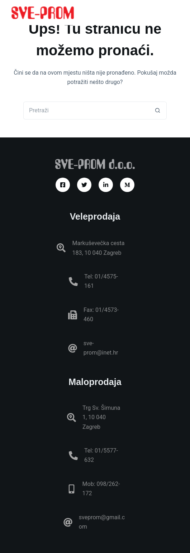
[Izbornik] (175, 12)
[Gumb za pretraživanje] (158, 110)
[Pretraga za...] (86, 110)
